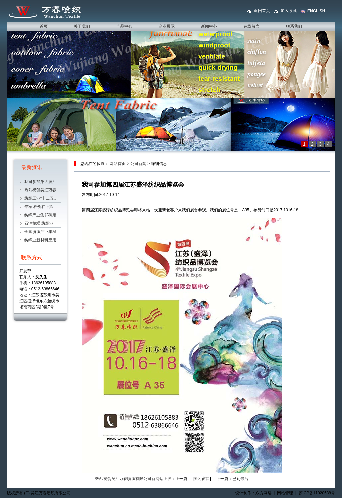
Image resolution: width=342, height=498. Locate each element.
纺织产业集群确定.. (41, 215)
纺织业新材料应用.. (41, 240)
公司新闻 (138, 163)
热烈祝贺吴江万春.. (41, 190)
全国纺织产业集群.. (41, 231)
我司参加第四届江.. (41, 181)
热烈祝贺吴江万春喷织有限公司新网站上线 (133, 478)
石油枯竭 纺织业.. (40, 223)
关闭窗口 (202, 478)
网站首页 (118, 163)
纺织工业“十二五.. (40, 198)
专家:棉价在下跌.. (40, 206)
